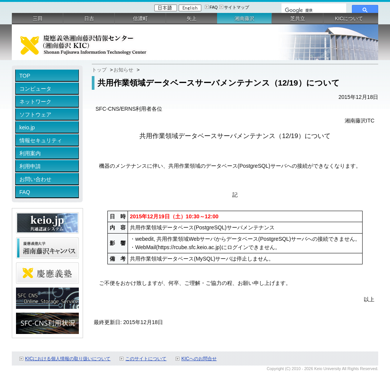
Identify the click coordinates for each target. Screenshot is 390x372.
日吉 (89, 18)
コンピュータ (35, 89)
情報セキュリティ (40, 140)
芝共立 (297, 18)
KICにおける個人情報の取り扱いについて (68, 358)
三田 (38, 18)
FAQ (213, 7)
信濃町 (140, 18)
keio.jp (27, 127)
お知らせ (123, 70)
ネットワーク (35, 102)
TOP (24, 76)
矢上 (192, 18)
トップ (99, 70)
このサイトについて (145, 358)
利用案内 (30, 153)
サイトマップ (236, 7)
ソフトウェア (35, 114)
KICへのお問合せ (199, 358)
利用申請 (30, 166)
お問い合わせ (35, 179)
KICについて (349, 18)
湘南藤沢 (244, 18)
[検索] (313, 10)
